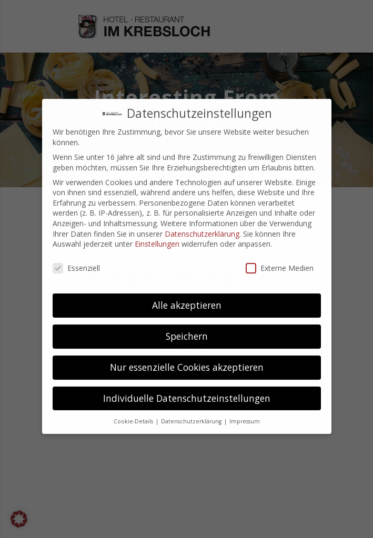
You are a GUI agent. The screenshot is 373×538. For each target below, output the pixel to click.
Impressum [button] (244, 388)
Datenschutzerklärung (202, 201)
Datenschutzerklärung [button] (192, 388)
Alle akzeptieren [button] (186, 273)
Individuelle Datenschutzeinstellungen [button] (186, 366)
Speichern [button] (187, 304)
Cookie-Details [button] (134, 388)
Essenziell (76, 236)
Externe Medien (280, 236)
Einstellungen (157, 212)
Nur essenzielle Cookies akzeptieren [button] (187, 335)
